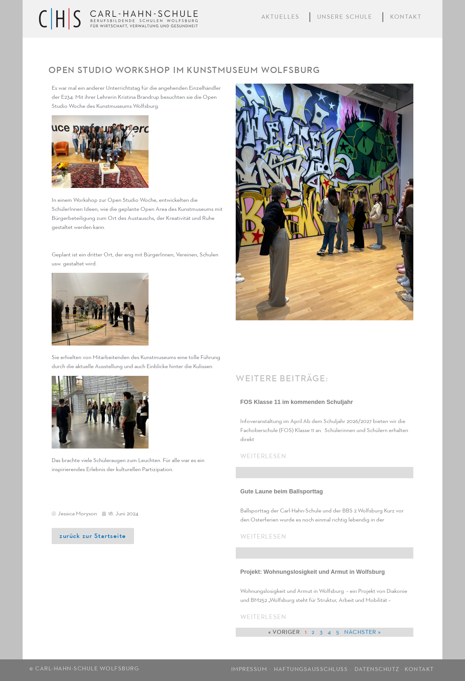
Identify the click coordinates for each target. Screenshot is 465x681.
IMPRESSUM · (251, 669)
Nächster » (362, 632)
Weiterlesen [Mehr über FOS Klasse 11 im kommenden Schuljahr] (263, 456)
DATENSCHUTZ (377, 669)
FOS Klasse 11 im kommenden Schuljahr (296, 402)
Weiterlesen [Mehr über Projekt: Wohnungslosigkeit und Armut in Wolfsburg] (263, 617)
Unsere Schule (346, 17)
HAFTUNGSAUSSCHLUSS (311, 669)
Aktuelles (281, 17)
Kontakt (407, 17)
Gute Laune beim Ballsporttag (281, 491)
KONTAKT (419, 669)
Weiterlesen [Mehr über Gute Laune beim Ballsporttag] (263, 536)
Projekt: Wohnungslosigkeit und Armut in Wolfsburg (312, 572)
